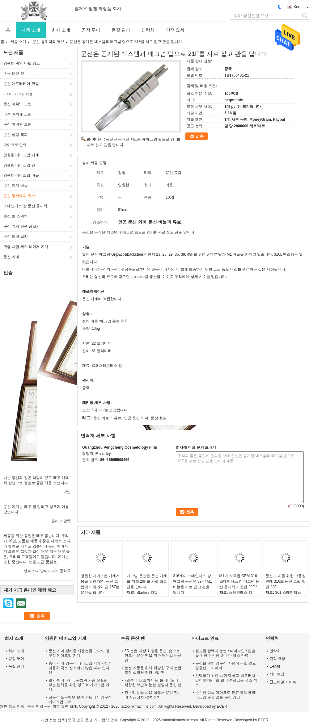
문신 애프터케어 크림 (21, 84)
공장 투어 (91, 29)
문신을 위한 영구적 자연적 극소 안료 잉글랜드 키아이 (225, 665)
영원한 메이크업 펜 (19, 165)
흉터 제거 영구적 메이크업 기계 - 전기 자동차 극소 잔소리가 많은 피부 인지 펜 (80, 668)
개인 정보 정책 (12, 706)
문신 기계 (11, 257)
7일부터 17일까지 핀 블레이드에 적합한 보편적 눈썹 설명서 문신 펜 (153, 682)
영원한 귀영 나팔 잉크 (21, 63)
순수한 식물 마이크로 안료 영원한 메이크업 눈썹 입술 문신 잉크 (225, 694)
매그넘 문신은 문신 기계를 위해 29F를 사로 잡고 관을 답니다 (147, 581)
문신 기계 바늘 (15, 185)
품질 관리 (121, 29)
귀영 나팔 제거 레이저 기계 (25, 247)
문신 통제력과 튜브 (48, 42)
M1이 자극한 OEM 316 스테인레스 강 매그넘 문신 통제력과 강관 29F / (239, 581)
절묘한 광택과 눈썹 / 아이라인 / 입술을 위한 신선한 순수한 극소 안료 (225, 653)
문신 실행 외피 (15, 134)
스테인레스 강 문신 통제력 (25, 206)
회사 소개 (61, 29)
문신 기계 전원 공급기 (21, 226)
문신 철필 (159, 418)
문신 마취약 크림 (17, 104)
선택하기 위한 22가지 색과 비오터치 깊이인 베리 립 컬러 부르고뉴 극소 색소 (226, 680)
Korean (300, 7)
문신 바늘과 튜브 (107, 418)
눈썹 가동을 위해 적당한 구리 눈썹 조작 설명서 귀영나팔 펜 (153, 670)
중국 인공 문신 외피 (43, 706)
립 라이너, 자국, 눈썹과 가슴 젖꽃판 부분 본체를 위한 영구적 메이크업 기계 (79, 685)
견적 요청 (175, 29)
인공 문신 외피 (136, 418)
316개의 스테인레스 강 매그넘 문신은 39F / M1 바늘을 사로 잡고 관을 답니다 (192, 584)
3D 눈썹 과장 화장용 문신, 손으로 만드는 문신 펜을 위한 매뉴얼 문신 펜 (153, 655)
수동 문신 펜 (13, 73)
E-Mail (274, 666)
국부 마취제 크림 (17, 114)
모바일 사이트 (282, 682)
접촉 (200, 136)
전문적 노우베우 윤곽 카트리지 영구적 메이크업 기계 (80, 699)
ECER (222, 706)
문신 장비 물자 (15, 236)
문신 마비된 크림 (17, 124)
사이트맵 (276, 674)
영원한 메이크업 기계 (21, 155)
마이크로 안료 (15, 145)
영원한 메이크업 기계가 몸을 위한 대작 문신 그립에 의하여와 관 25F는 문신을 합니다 (100, 584)
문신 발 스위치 (15, 216)
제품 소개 (31, 29)
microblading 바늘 (18, 94)
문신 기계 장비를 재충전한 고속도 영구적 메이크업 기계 (79, 653)
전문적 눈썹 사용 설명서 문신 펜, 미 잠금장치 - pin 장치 (152, 694)
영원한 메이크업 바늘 (21, 175)
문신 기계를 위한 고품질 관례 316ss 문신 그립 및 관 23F (285, 581)
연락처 (148, 29)
